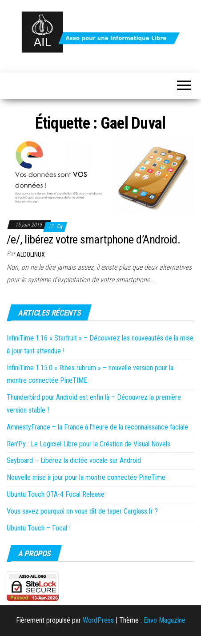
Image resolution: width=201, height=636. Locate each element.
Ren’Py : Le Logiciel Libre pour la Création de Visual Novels (88, 444)
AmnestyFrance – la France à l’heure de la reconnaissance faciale (97, 427)
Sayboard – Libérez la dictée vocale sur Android (74, 460)
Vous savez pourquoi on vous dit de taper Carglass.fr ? (82, 511)
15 (51, 226)
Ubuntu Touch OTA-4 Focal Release (56, 494)
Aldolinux (30, 254)
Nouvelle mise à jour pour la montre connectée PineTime (86, 477)
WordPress (98, 620)
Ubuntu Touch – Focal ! (39, 528)
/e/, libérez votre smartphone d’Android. (93, 239)
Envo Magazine (164, 620)
